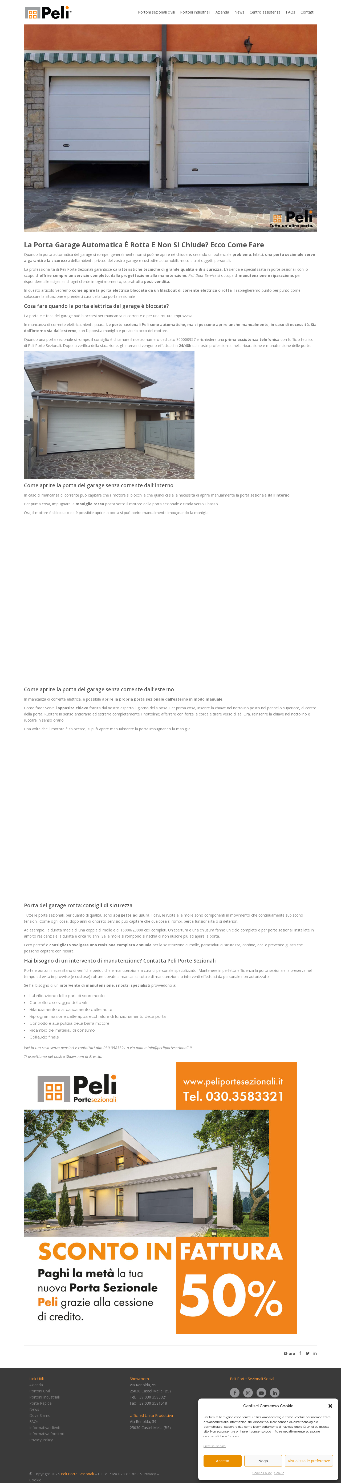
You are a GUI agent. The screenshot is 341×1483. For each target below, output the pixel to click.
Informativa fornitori (46, 1433)
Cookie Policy (262, 1473)
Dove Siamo (40, 1415)
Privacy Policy (41, 1439)
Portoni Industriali (44, 1397)
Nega (263, 1461)
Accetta (222, 1461)
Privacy (150, 1473)
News (34, 1409)
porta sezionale (288, 254)
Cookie (279, 1473)
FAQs (34, 1421)
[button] (330, 1406)
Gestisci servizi (215, 1446)
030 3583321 (114, 1047)
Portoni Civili (40, 1390)
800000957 (186, 339)
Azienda (36, 1384)
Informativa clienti (44, 1427)
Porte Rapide (40, 1403)
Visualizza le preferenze (309, 1461)
